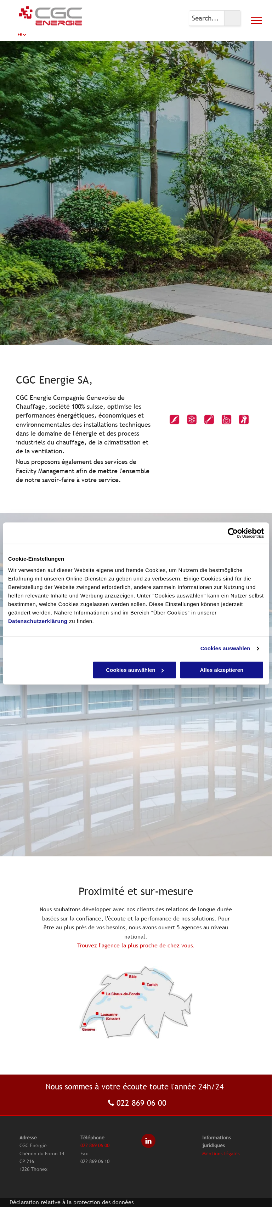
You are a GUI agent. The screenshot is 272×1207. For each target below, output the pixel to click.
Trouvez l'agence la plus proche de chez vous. (136, 945)
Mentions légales (221, 1153)
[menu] (256, 20)
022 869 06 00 (141, 1103)
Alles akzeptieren (222, 670)
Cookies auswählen (225, 648)
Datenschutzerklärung (38, 621)
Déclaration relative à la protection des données (72, 1202)
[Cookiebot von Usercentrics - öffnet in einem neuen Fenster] (233, 533)
